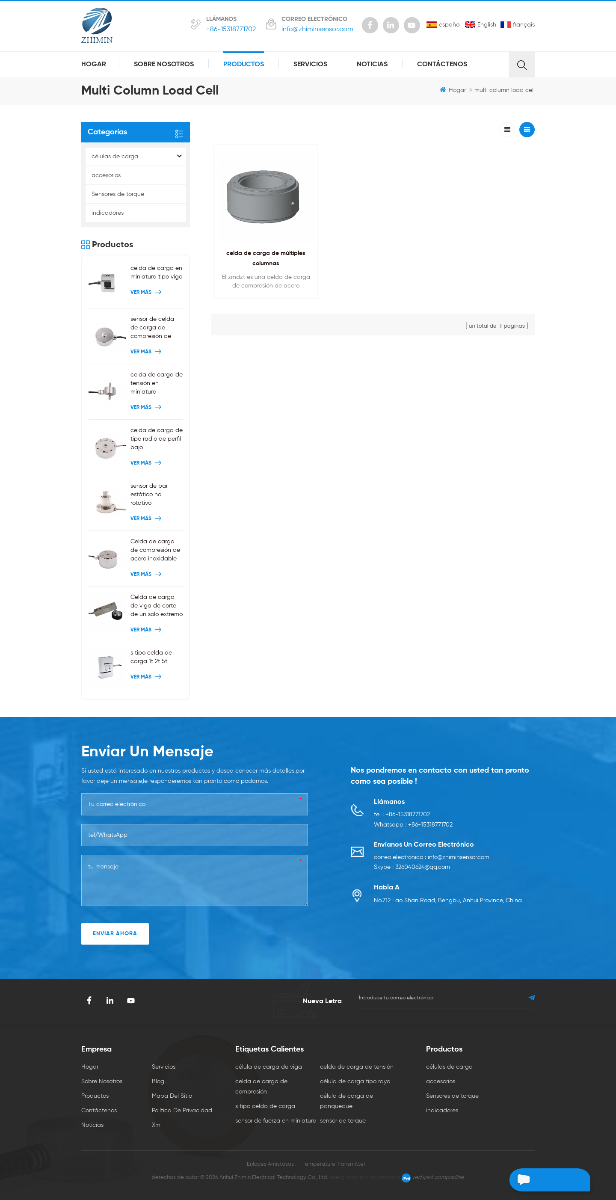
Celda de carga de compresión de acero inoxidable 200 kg (155, 551)
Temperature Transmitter (333, 1164)
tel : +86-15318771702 (402, 815)
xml (157, 1125)
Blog (158, 1081)
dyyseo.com (385, 1177)
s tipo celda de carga (265, 1106)
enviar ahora (115, 933)
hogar (93, 64)
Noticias (372, 64)
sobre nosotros (164, 64)
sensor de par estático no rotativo (149, 494)
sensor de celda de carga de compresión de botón (152, 328)
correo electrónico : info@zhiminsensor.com (431, 858)
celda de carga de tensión (357, 1067)
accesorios (106, 175)
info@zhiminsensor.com (317, 29)
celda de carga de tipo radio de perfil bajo (156, 438)
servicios (310, 64)
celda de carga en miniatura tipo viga (156, 272)
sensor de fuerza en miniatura (276, 1121)
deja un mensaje (541, 1179)
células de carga (115, 157)
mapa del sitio (172, 1096)
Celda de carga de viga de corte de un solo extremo (156, 605)
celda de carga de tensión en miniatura (156, 383)
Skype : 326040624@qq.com (412, 868)
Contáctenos (442, 64)
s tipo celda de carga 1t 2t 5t (151, 657)
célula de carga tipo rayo (355, 1081)
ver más (146, 293)
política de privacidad (182, 1111)
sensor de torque (343, 1121)
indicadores (108, 213)
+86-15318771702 (231, 29)
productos (243, 64)
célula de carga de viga (268, 1067)
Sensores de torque (118, 194)
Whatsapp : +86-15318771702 (413, 825)
